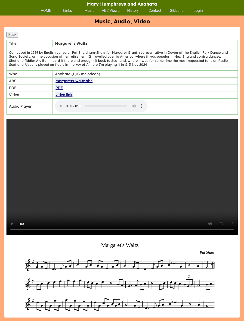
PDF (59, 87)
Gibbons (176, 10)
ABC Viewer (111, 10)
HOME (46, 10)
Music (89, 10)
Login (198, 10)
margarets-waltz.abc (74, 80)
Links (67, 10)
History (133, 10)
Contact (154, 10)
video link (64, 94)
